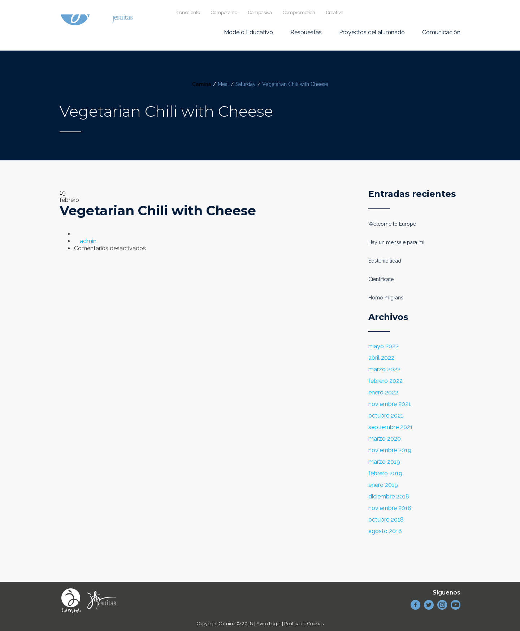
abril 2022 (381, 357)
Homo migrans (385, 298)
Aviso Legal (268, 623)
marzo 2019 (384, 461)
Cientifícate (381, 279)
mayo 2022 (383, 346)
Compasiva (260, 12)
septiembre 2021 (390, 427)
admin (88, 241)
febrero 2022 (385, 380)
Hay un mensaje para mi (396, 242)
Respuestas (306, 32)
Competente (224, 12)
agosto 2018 (385, 531)
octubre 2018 (386, 519)
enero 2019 (383, 484)
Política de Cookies (304, 623)
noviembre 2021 (389, 404)
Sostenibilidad (384, 261)
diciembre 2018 (388, 496)
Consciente (188, 12)
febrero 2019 (385, 473)
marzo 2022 (384, 369)
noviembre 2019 (389, 450)
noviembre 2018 (389, 508)
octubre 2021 (385, 415)
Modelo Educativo (248, 32)
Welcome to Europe (392, 224)
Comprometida (299, 12)
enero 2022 (383, 392)
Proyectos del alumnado (372, 32)
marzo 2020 (384, 438)
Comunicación (441, 32)
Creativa (334, 12)
